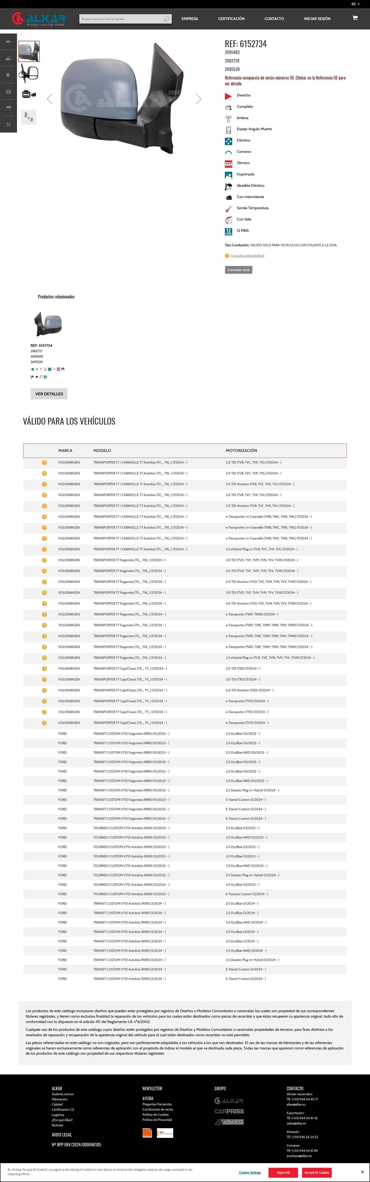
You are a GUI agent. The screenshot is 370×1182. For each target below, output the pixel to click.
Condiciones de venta (158, 1109)
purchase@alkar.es (299, 1156)
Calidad (57, 1104)
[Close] (362, 1172)
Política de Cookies (156, 1114)
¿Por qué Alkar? (62, 1120)
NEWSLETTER (152, 1088)
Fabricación (59, 1099)
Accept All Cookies (317, 1172)
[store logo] (39, 20)
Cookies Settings (250, 1172)
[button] (356, 4)
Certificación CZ (63, 1109)
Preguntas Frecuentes (157, 1104)
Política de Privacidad (157, 1120)
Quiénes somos (63, 1094)
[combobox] (125, 19)
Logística (58, 1115)
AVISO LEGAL (62, 1135)
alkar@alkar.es (296, 1104)
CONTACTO (274, 19)
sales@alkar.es (296, 1123)
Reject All (283, 1172)
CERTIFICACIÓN (231, 19)
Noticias (57, 1125)
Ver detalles (49, 394)
